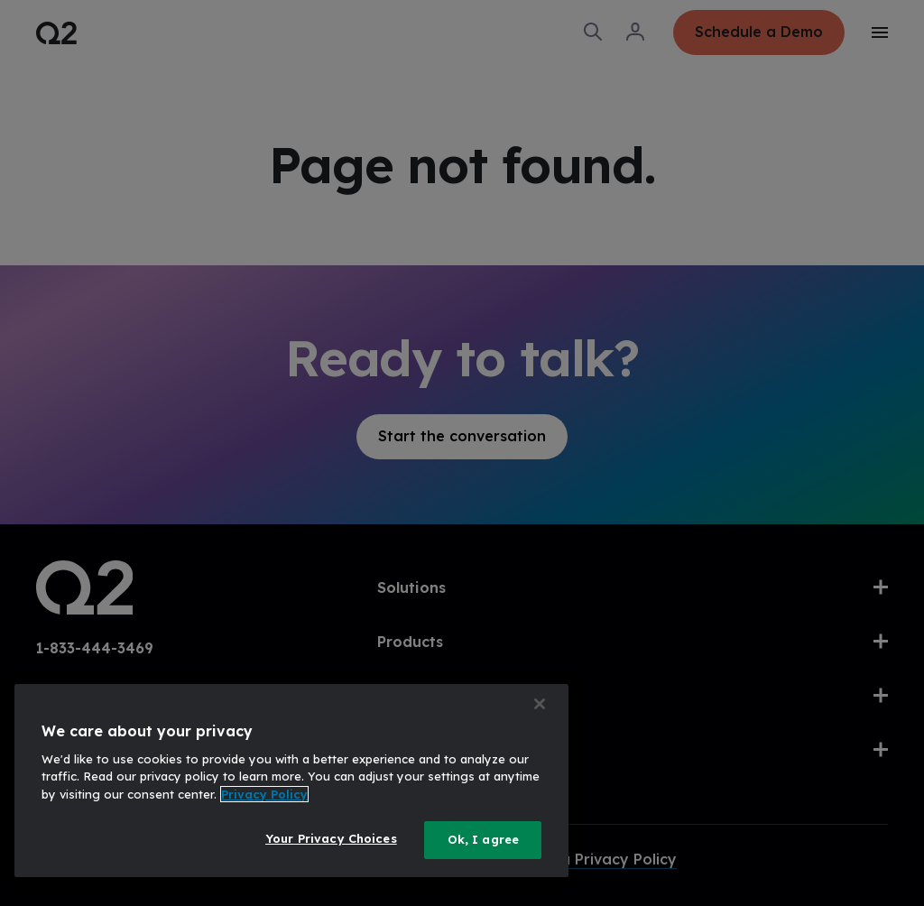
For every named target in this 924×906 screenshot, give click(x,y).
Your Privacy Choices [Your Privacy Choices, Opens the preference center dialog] (331, 838)
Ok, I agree (483, 839)
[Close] (539, 704)
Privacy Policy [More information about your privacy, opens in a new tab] (264, 794)
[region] (291, 780)
